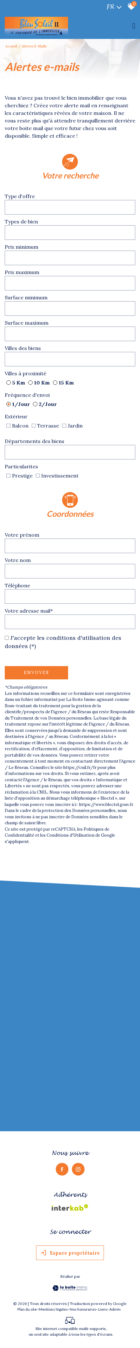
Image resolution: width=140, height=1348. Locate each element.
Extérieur (16, 416)
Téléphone (17, 585)
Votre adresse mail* (29, 610)
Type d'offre (20, 196)
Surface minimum (26, 297)
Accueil (11, 46)
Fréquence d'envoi (27, 394)
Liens (102, 1312)
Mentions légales (53, 1312)
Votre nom (18, 560)
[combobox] (70, 207)
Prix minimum (21, 246)
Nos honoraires (83, 1312)
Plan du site (27, 1312)
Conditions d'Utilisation (70, 835)
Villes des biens (23, 348)
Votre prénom (22, 534)
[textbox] (70, 207)
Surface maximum (26, 322)
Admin (115, 1312)
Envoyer (36, 672)
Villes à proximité (25, 373)
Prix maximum (22, 272)
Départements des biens (34, 441)
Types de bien (21, 221)
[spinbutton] (70, 257)
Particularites (21, 466)
